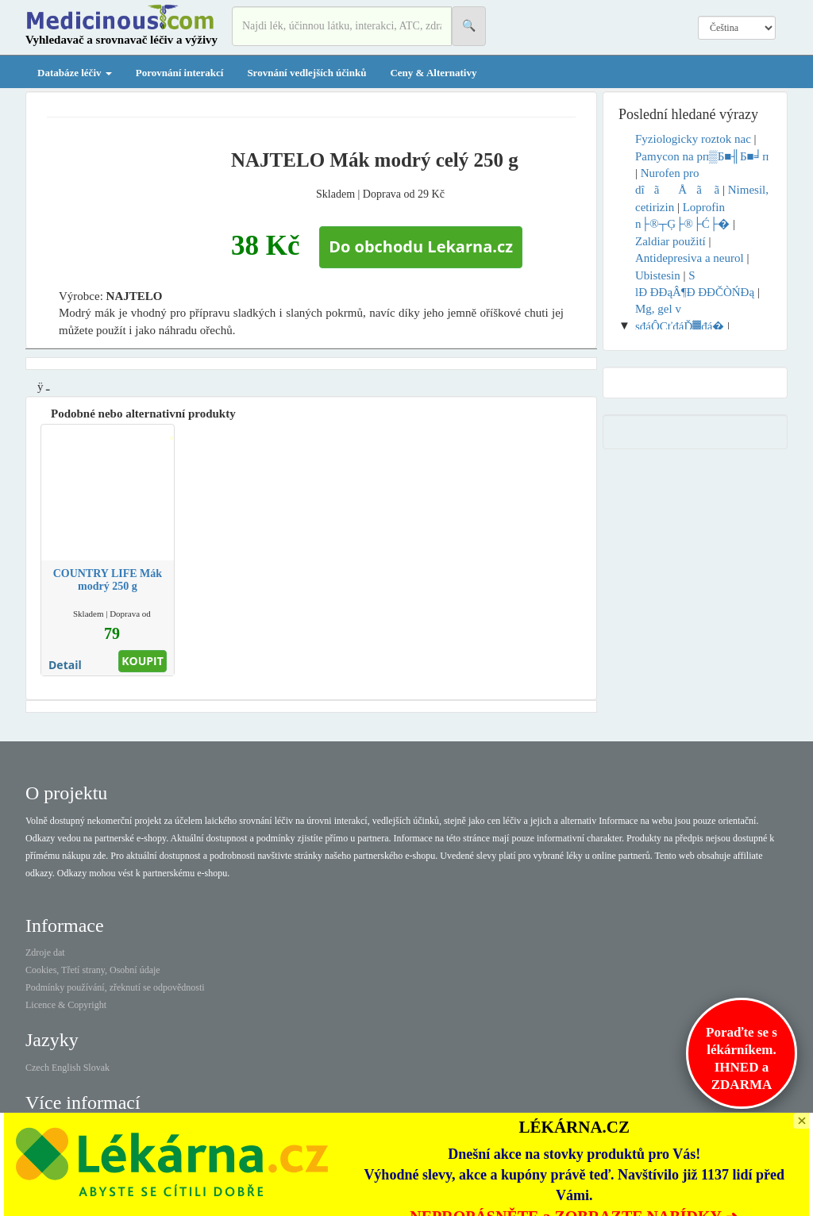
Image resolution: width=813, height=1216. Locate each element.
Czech (37, 1067)
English (66, 1067)
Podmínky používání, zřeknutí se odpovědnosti (115, 987)
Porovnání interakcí (180, 73)
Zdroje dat (45, 952)
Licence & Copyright (65, 1004)
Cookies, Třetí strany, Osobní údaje (92, 969)
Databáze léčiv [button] (74, 73)
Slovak (96, 1067)
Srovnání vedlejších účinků (306, 73)
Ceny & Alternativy (433, 73)
